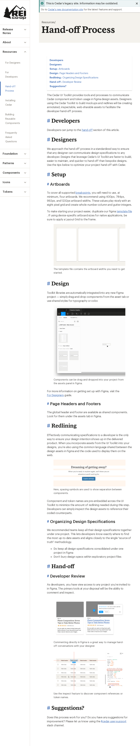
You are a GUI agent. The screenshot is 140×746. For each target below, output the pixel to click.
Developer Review (72, 81)
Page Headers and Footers (74, 73)
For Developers (13, 69)
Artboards (64, 68)
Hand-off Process (15, 78)
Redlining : (56, 77)
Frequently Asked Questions (14, 114)
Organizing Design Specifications (80, 77)
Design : (54, 73)
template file (124, 211)
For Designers (12, 59)
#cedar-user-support (113, 721)
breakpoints (82, 192)
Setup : (54, 68)
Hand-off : (56, 81)
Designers (56, 64)
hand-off (87, 129)
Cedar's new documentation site (65, 9)
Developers (56, 60)
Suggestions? (58, 86)
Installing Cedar (14, 88)
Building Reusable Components (15, 100)
